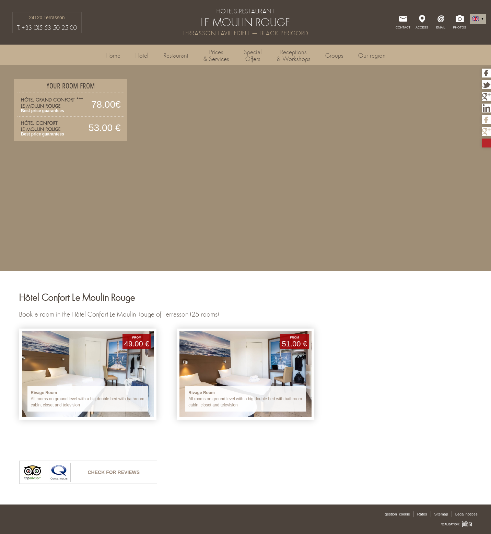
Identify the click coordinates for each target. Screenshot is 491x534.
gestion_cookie (397, 514)
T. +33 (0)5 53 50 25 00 (47, 28)
